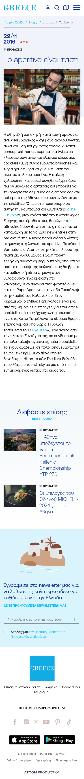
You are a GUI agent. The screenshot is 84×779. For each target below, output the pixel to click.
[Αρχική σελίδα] (14, 22)
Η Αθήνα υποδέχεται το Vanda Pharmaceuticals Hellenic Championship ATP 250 (57, 455)
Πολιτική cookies (67, 760)
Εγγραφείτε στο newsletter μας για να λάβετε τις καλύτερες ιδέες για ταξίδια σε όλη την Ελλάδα (41, 591)
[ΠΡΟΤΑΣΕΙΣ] (46, 22)
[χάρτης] (66, 7)
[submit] (74, 619)
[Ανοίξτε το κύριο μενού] (76, 7)
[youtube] (46, 722)
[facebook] (15, 722)
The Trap (39, 330)
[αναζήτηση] (56, 7)
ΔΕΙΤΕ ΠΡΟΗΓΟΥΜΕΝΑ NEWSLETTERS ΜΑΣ (35, 605)
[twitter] (36, 722)
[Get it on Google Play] (59, 739)
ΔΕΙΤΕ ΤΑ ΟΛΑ (42, 419)
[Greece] (20, 7)
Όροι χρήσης (44, 760)
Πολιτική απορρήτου (19, 760)
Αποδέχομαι (34, 634)
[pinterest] (57, 722)
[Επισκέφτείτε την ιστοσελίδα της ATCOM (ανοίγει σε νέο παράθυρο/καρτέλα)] (42, 773)
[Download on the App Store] (24, 739)
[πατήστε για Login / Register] (47, 8)
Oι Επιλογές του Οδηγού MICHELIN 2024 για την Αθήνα (59, 502)
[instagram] (26, 722)
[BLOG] (32, 22)
